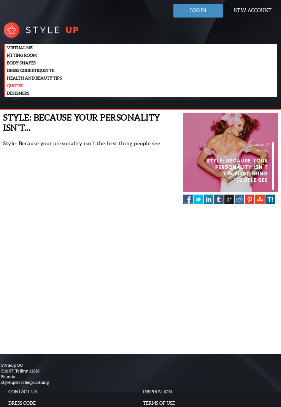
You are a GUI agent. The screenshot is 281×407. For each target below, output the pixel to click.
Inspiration (157, 391)
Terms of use (159, 403)
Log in (198, 10)
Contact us (22, 391)
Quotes (15, 85)
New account (252, 10)
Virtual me (19, 48)
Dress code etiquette (30, 70)
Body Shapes (21, 63)
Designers (18, 93)
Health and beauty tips (34, 78)
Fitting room (22, 55)
